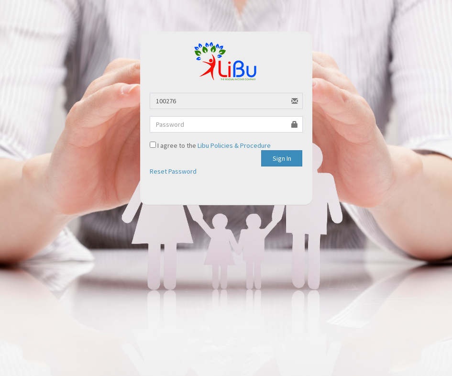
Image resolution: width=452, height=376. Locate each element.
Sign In (282, 158)
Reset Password (173, 171)
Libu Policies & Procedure (234, 145)
